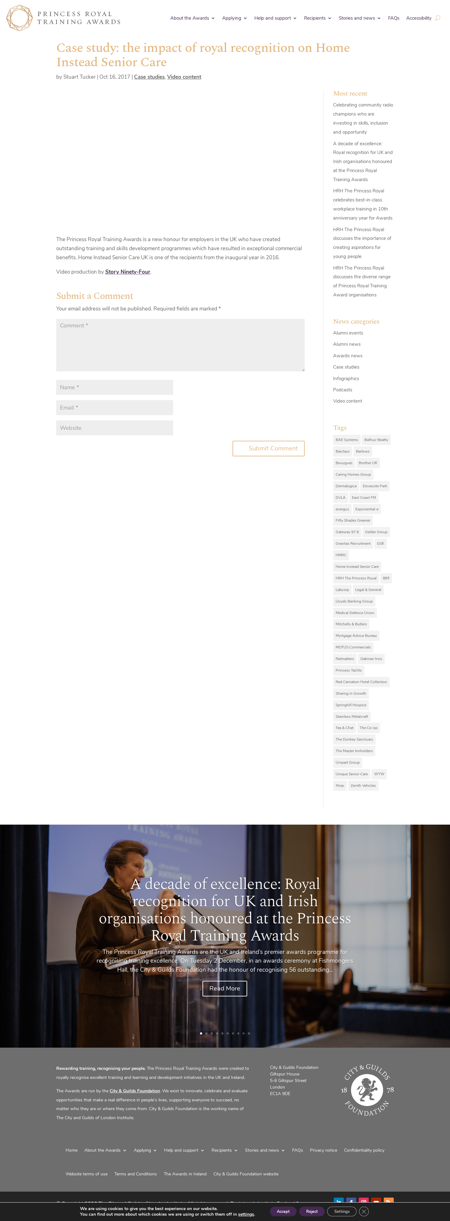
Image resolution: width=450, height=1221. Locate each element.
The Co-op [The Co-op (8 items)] (369, 727)
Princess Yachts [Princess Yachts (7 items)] (349, 670)
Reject (311, 1211)
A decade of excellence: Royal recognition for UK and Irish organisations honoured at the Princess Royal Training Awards (363, 162)
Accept (276, 1211)
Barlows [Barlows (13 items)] (363, 451)
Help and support (272, 18)
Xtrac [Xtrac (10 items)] (340, 785)
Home (72, 1150)
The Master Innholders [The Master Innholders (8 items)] (354, 750)
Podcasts (342, 390)
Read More (224, 988)
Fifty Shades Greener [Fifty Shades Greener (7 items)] (353, 520)
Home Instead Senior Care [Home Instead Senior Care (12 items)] (357, 566)
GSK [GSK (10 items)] (380, 543)
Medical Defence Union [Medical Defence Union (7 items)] (355, 612)
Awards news (347, 356)
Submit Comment (273, 448)
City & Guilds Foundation (135, 1091)
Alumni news (347, 344)
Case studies (149, 77)
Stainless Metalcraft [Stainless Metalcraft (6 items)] (352, 716)
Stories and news (357, 18)
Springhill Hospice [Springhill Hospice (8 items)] (351, 704)
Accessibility (419, 18)
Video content (184, 77)
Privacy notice (323, 1150)
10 (249, 1033)
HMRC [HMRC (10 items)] (341, 555)
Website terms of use (87, 1174)
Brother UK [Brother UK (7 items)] (368, 462)
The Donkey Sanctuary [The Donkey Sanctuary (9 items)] (354, 739)
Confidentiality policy (364, 1150)
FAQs (393, 18)
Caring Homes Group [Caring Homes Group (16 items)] (353, 474)
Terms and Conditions (135, 1174)
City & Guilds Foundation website (245, 1174)
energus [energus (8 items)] (342, 509)
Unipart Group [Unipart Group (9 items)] (348, 762)
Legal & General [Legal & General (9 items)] (368, 589)
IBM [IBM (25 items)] (386, 578)
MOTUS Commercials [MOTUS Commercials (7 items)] (353, 647)
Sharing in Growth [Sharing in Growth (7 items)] (351, 693)
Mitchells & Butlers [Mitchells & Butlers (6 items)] (351, 624)
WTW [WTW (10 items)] (379, 774)
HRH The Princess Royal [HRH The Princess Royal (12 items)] (356, 578)
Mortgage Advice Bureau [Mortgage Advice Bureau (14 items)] (356, 635)
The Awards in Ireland (185, 1174)
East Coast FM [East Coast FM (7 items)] (364, 497)
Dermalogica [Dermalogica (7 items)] (346, 486)
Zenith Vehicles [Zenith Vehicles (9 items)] (363, 785)
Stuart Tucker (79, 77)
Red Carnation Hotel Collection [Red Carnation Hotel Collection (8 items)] (361, 681)
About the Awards (189, 18)
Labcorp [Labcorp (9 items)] (342, 589)
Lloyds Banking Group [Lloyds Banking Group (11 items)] (354, 601)
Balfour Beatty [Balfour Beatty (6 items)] (376, 439)
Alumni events (348, 333)
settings (237, 1214)
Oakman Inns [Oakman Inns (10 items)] (371, 658)
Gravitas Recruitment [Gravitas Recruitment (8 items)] (353, 543)
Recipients (315, 18)
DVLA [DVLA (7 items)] (341, 497)
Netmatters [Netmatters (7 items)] (345, 658)
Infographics (346, 378)
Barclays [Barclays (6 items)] (343, 451)
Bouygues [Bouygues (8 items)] (344, 462)
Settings (346, 1211)
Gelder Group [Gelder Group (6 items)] (376, 531)
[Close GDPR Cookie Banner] (372, 1211)
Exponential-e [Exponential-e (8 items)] (366, 509)
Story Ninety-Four (127, 271)
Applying (231, 18)
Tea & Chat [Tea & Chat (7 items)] (344, 727)
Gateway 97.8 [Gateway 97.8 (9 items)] (347, 531)
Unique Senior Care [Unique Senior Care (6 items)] (352, 774)
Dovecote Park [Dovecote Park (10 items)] (375, 486)
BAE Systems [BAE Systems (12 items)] (347, 439)
